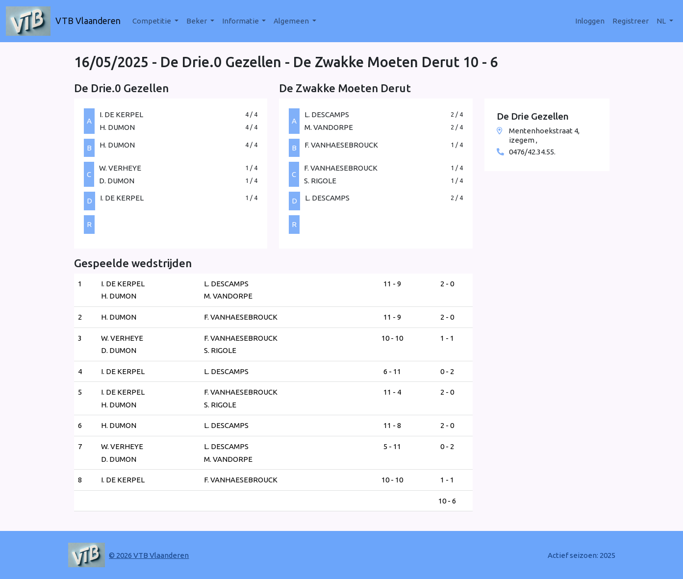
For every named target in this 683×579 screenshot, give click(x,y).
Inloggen (590, 21)
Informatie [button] (241, 21)
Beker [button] (197, 21)
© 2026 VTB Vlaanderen (149, 555)
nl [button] (662, 21)
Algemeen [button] (292, 21)
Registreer (630, 21)
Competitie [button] (152, 21)
